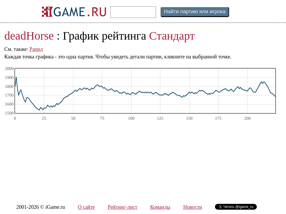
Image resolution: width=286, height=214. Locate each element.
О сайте (86, 207)
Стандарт (172, 35)
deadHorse (29, 35)
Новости (192, 207)
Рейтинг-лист (122, 207)
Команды (160, 207)
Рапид (36, 49)
